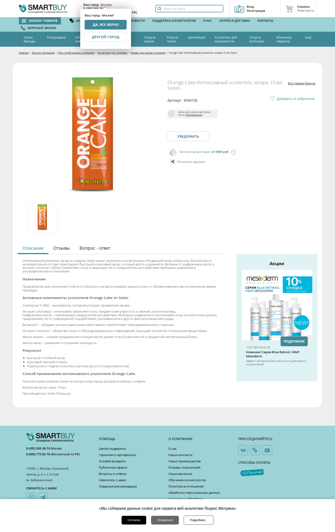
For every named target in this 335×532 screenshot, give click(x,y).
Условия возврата (112, 461)
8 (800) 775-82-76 (38, 454)
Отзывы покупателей (184, 467)
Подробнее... (198, 520)
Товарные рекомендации (118, 486)
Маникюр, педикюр (284, 39)
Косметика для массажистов (226, 39)
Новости (138, 21)
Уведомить (188, 136)
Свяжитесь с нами (112, 480)
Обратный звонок (41, 28)
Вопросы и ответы (112, 474)
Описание (33, 248)
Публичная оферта (113, 467)
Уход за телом (172, 39)
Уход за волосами (256, 39)
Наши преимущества (184, 461)
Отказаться (165, 520)
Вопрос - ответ (95, 248)
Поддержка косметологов (174, 21)
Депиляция (196, 37)
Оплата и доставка (234, 21)
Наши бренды (29, 39)
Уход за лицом (149, 39)
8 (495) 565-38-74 (38, 448)
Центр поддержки (112, 448)
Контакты (265, 21)
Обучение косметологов (187, 480)
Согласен (134, 520)
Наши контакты (180, 455)
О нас (207, 21)
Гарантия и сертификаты (117, 455)
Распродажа (56, 37)
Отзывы (61, 248)
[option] (42, 218)
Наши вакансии (180, 474)
